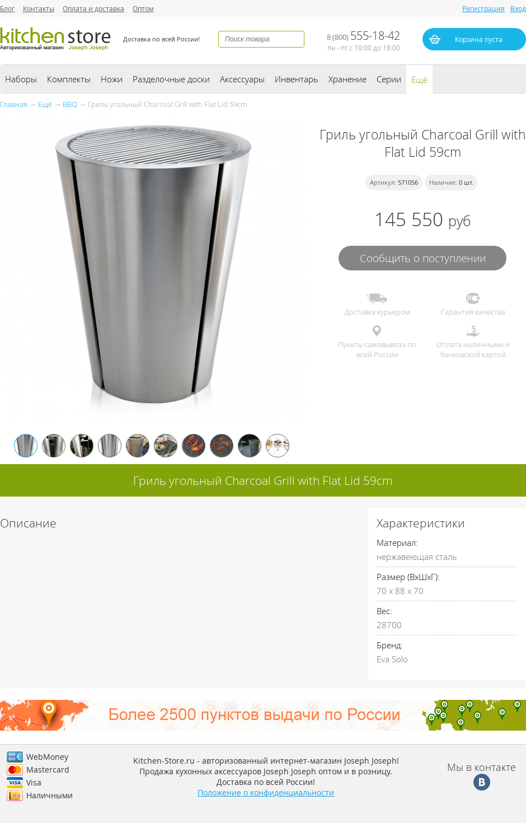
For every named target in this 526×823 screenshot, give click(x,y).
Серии (389, 79)
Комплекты (69, 79)
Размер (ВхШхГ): (408, 576)
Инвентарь (296, 79)
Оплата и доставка (93, 8)
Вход (518, 8)
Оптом (143, 8)
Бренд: (390, 645)
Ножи (112, 79)
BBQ (70, 104)
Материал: (397, 542)
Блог (7, 8)
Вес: (384, 610)
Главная (13, 104)
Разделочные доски (171, 79)
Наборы (21, 79)
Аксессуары (242, 79)
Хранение (347, 79)
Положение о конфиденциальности (266, 792)
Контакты (38, 8)
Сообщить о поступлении (423, 258)
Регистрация (483, 8)
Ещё (419, 79)
